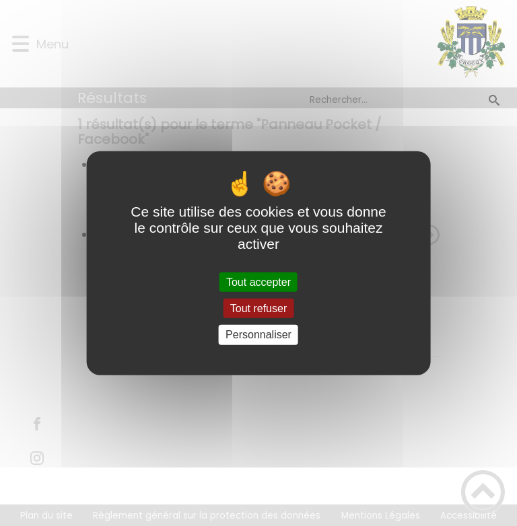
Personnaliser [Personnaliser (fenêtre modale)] (258, 334)
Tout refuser (258, 308)
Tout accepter (258, 282)
